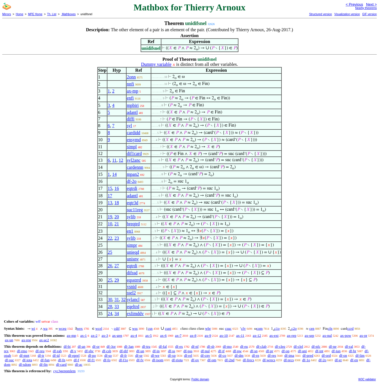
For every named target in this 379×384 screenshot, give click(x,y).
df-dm (238, 355)
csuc (228, 328)
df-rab (57, 351)
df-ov (195, 360)
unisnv (133, 259)
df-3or (111, 346)
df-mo (227, 346)
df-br (352, 351)
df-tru (146, 346)
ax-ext (273, 335)
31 (116, 299)
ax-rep (291, 335)
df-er (338, 360)
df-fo (106, 360)
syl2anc (134, 160)
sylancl (133, 299)
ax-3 (104, 335)
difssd (132, 272)
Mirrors (6, 14)
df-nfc (316, 346)
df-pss (188, 351)
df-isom (157, 360)
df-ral (349, 346)
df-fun (45, 360)
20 (116, 216)
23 (116, 238)
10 (110, 223)
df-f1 (91, 360)
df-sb (211, 346)
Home (19, 14)
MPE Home (35, 14)
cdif (116, 328)
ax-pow (345, 335)
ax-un (9, 340)
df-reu (39, 351)
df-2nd (229, 360)
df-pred (308, 355)
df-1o (306, 360)
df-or (96, 346)
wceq (62, 328)
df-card (61, 364)
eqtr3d (132, 202)
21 (116, 223)
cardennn (135, 167)
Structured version (320, 14)
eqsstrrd (134, 280)
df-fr (123, 355)
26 (110, 265)
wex (80, 328)
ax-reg (26, 340)
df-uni (302, 351)
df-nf (194, 346)
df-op (285, 351)
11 (114, 160)
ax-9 (208, 335)
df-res (271, 355)
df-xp (172, 355)
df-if (221, 351)
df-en (354, 360)
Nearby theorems (366, 8)
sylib (131, 216)
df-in (155, 351)
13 (110, 202)
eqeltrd (133, 306)
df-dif (123, 351)
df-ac (79, 364)
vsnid (132, 286)
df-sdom (25, 364)
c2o (294, 328)
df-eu (244, 346)
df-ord (326, 355)
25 (110, 252)
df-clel (298, 346)
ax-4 (133, 335)
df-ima (289, 355)
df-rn (255, 355)
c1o (277, 328)
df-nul (205, 351)
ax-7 (178, 335)
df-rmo (22, 351)
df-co (222, 355)
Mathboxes (68, 14)
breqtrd (133, 223)
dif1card (134, 153)
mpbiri (133, 105)
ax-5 (148, 335)
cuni (168, 328)
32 (123, 299)
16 (116, 188)
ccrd (350, 328)
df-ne (332, 346)
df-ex (179, 346)
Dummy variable (156, 64)
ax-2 (94, 335)
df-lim (360, 355)
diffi (130, 118)
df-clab (261, 346)
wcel (98, 328)
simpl (132, 146)
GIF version (369, 14)
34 (116, 313)
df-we (155, 355)
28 (110, 306)
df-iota (27, 360)
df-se (139, 355)
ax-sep (309, 335)
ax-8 (193, 335)
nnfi (130, 84)
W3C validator (367, 379)
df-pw (237, 351)
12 (121, 160)
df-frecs (248, 360)
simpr (132, 245)
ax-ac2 (44, 340)
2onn (131, 77)
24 (110, 313)
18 (116, 202)
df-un (140, 351)
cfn (330, 328)
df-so (108, 355)
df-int (319, 351)
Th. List (52, 14)
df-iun (336, 351)
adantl (132, 112)
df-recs (289, 360)
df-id (56, 355)
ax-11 (240, 335)
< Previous (354, 4)
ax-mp (132, 91)
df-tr (41, 355)
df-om (211, 360)
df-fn (61, 360)
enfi (130, 98)
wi (33, 328)
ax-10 (224, 335)
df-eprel (74, 355)
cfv (243, 328)
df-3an (129, 346)
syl (129, 125)
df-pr (269, 351)
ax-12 (257, 335)
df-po (92, 355)
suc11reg (135, 209)
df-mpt (24, 355)
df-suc (9, 360)
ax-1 (83, 335)
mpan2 (133, 174)
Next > (371, 4)
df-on (343, 355)
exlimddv (135, 313)
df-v (73, 351)
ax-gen (117, 335)
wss (135, 328)
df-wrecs (269, 360)
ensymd (134, 139)
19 (110, 216)
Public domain (200, 379)
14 (114, 174)
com (259, 328)
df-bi (67, 346)
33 (116, 306)
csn (150, 328)
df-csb (106, 351)
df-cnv (205, 355)
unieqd (133, 252)
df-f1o (123, 360)
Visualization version (347, 14)
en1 (130, 231)
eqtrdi (132, 188)
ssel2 (131, 292)
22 (110, 238)
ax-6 (163, 335)
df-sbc (89, 351)
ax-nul (327, 335)
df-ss (171, 351)
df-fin (43, 364)
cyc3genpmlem (64, 371)
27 (116, 265)
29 (116, 280)
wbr (208, 328)
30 (110, 299)
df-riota (177, 360)
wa (45, 328)
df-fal (163, 346)
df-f (76, 360)
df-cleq (280, 346)
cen (311, 328)
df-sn (254, 351)
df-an (81, 346)
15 (110, 188)
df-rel (188, 355)
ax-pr (363, 335)
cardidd (133, 132)
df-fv (140, 360)
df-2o (132, 181)
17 (110, 195)
